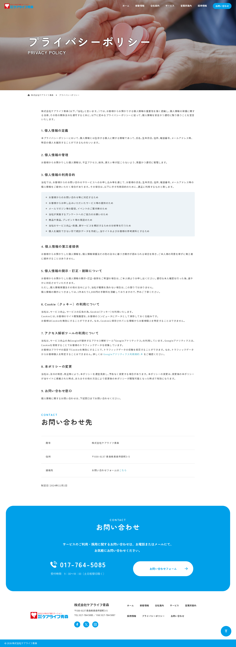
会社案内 (154, 5)
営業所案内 (186, 5)
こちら (123, 470)
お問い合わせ (222, 6)
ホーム (126, 5)
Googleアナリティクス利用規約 (121, 354)
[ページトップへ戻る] (226, 631)
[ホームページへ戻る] (19, 5)
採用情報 (202, 5)
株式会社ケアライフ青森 (42, 95)
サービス (169, 5)
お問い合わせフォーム (163, 569)
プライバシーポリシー (153, 616)
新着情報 (139, 5)
